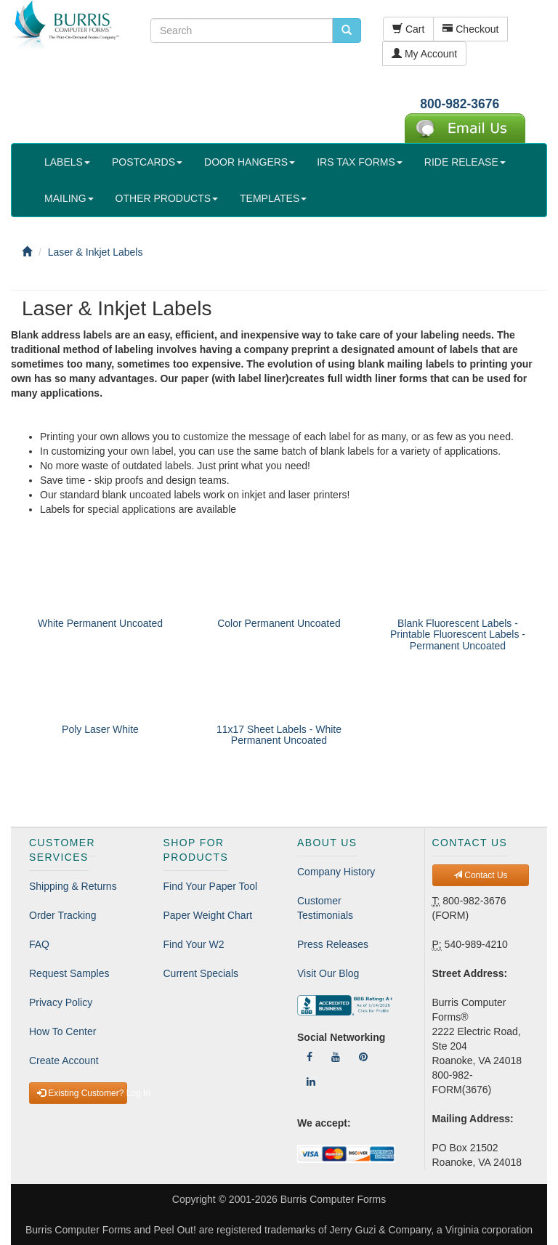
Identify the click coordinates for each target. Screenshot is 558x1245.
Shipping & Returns (73, 886)
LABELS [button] (67, 162)
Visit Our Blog (328, 973)
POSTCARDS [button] (147, 162)
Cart (408, 29)
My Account (424, 54)
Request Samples (69, 973)
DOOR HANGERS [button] (249, 162)
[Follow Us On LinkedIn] (311, 1081)
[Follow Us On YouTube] (335, 1057)
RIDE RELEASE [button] (465, 162)
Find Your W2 (194, 944)
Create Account (64, 1060)
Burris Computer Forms (333, 1199)
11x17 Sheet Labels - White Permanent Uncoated (279, 734)
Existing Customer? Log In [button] (82, 1093)
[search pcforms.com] (346, 30)
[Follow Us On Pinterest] (363, 1057)
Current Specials (201, 973)
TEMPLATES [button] (273, 198)
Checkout (470, 29)
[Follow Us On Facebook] (309, 1057)
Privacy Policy (60, 1002)
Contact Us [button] (480, 875)
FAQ (39, 944)
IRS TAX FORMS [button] (360, 162)
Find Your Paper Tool (210, 886)
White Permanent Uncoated (100, 623)
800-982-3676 (459, 104)
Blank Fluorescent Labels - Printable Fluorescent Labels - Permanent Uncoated (457, 634)
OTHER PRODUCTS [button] (167, 198)
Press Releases (332, 944)
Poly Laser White (100, 729)
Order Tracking (63, 915)
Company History (336, 871)
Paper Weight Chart (208, 915)
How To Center (62, 1031)
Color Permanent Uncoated (279, 623)
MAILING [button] (69, 198)
